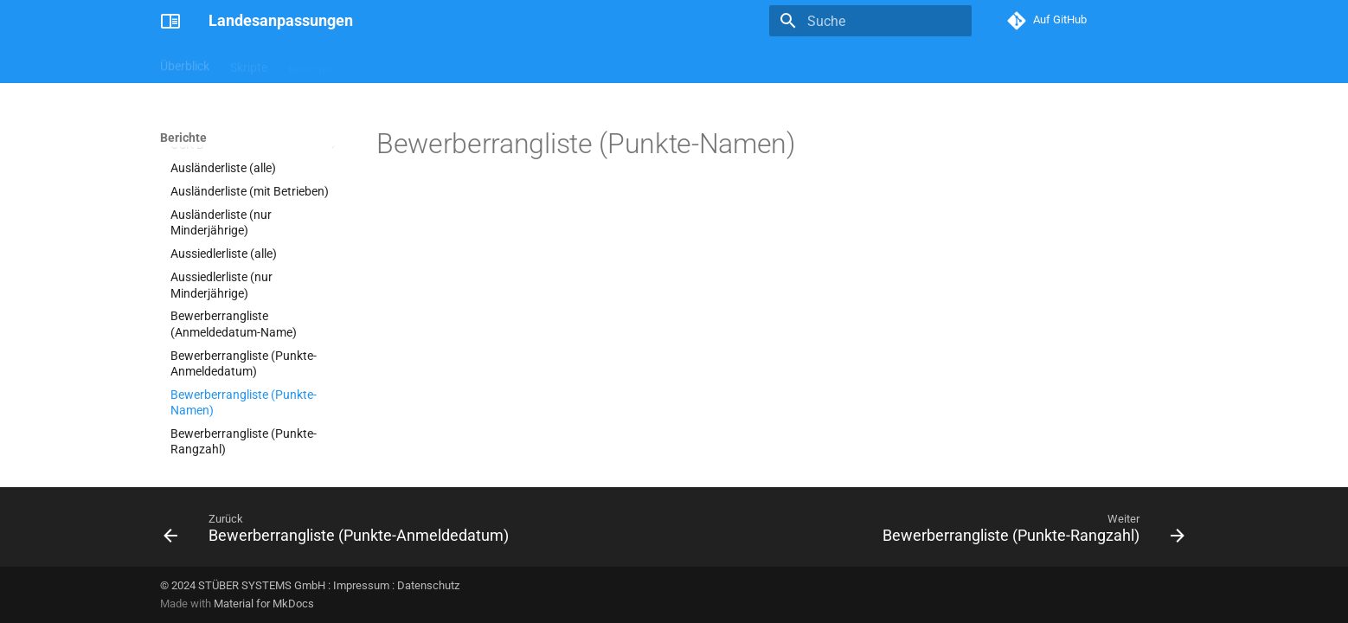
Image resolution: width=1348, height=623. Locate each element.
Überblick (184, 63)
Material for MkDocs (264, 603)
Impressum (361, 585)
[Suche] (870, 20)
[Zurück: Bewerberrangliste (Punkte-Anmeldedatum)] (340, 532)
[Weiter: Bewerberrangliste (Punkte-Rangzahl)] (1030, 532)
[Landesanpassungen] (170, 20)
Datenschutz (428, 585)
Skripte (248, 63)
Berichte (310, 63)
